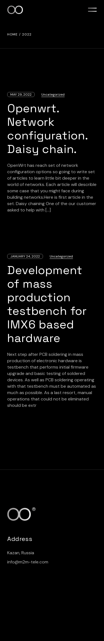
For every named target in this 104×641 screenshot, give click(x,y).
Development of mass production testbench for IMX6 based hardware (47, 304)
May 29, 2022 (21, 94)
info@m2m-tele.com (27, 562)
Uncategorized (53, 94)
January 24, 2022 (25, 256)
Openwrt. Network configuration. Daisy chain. (47, 128)
